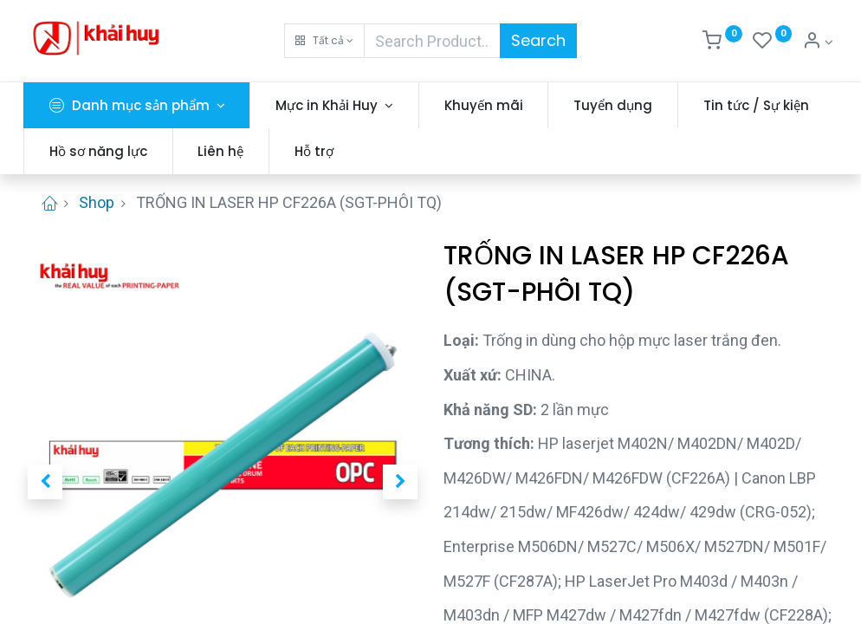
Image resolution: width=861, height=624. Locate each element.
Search (538, 40)
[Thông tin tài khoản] (817, 42)
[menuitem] (488, 105)
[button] (324, 40)
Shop (96, 202)
